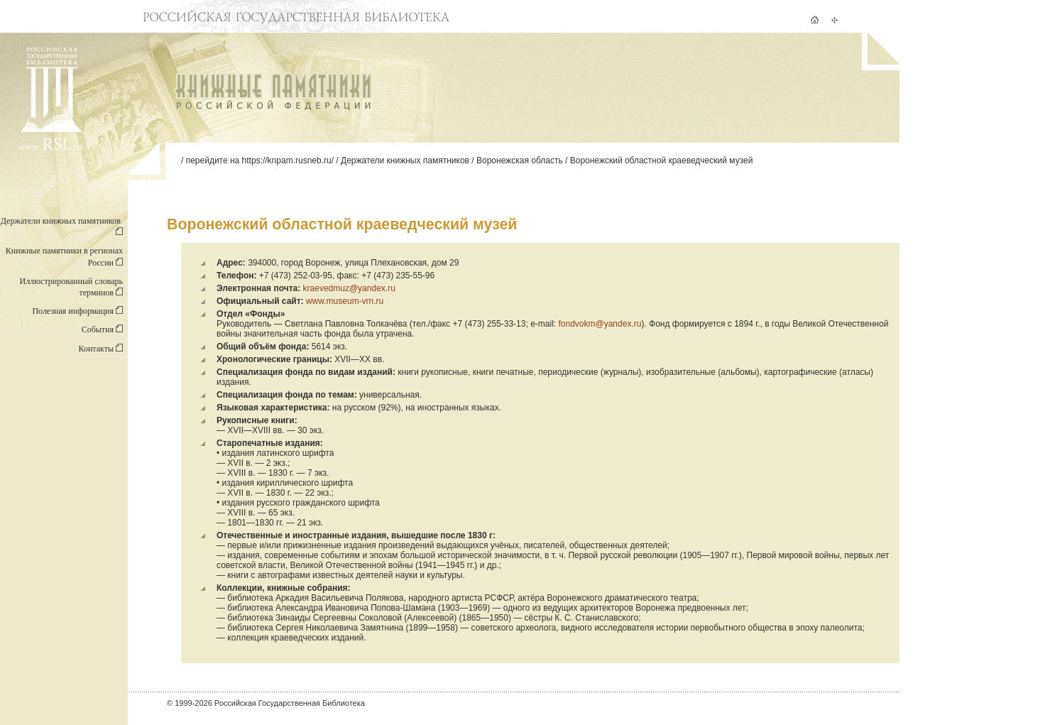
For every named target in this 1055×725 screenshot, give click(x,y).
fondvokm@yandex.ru (599, 324)
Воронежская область (519, 160)
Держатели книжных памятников (405, 160)
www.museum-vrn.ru (344, 301)
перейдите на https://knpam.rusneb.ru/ (260, 160)
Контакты (100, 349)
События (102, 329)
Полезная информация (77, 311)
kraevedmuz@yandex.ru (349, 288)
